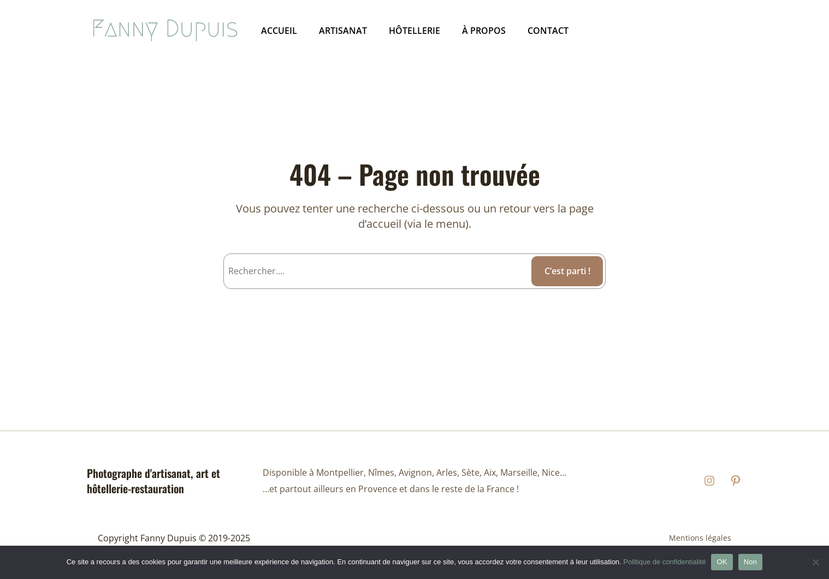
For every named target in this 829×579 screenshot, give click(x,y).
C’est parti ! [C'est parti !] (567, 271)
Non (750, 562)
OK (722, 562)
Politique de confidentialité (664, 562)
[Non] (815, 562)
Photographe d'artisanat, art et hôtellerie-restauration (153, 481)
